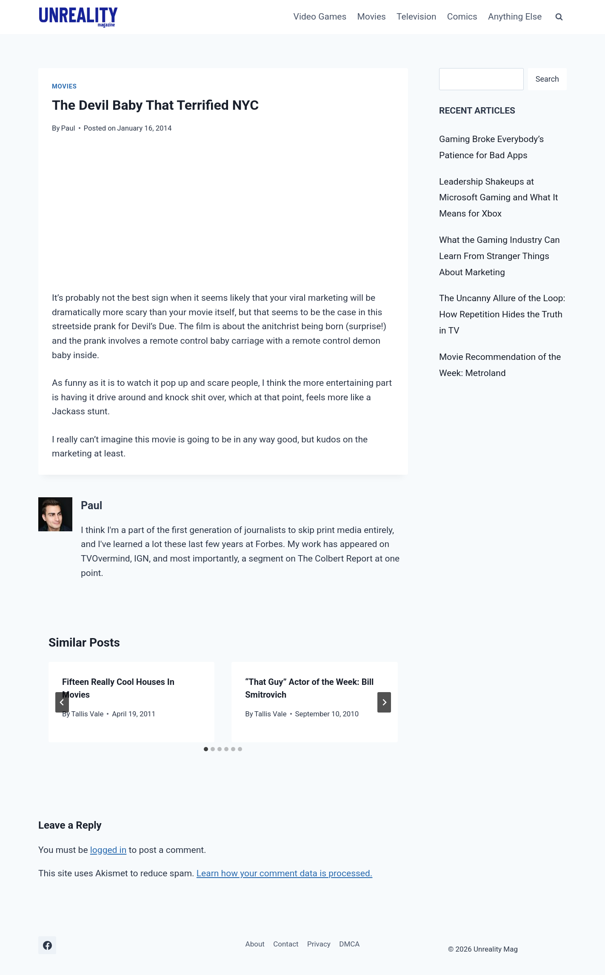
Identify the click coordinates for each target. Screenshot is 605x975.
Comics (462, 16)
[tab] (206, 749)
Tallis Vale (87, 714)
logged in (108, 850)
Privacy (319, 944)
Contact (285, 944)
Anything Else (515, 16)
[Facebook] (47, 945)
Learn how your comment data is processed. (285, 873)
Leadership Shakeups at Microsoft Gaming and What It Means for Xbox (498, 198)
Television (417, 16)
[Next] (384, 702)
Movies (371, 16)
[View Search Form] (559, 17)
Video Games (320, 16)
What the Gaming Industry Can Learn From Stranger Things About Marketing (499, 256)
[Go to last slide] (62, 702)
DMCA (349, 944)
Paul (68, 128)
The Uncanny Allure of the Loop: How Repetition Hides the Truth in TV (502, 314)
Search (547, 78)
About (255, 944)
